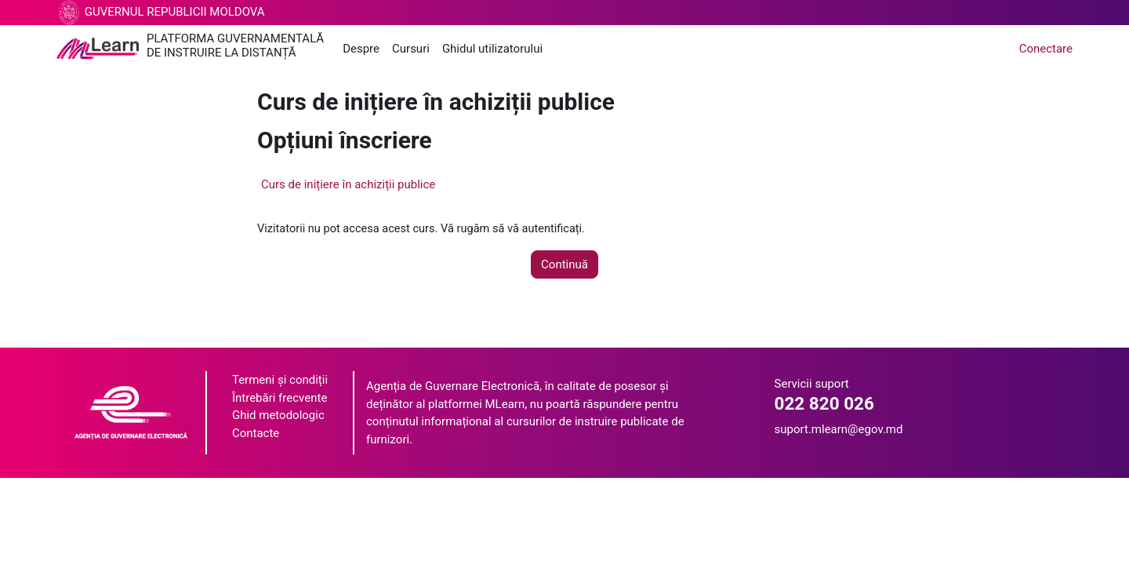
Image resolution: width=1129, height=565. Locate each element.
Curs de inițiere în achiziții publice (348, 184)
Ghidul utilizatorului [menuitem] (492, 49)
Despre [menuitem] (361, 49)
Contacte (255, 434)
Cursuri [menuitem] (411, 49)
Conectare (1046, 49)
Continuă (564, 265)
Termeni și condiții (280, 381)
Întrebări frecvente (279, 399)
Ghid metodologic (278, 416)
